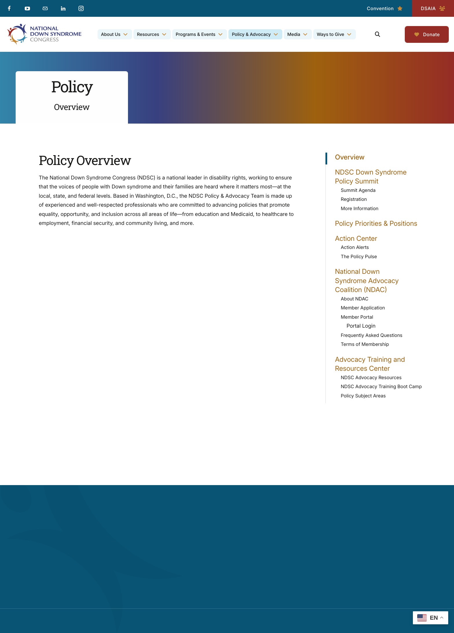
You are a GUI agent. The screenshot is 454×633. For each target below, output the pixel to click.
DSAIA (433, 8)
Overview (350, 157)
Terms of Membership (365, 344)
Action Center (381, 238)
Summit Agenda (358, 190)
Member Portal (384, 317)
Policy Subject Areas (363, 396)
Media (293, 34)
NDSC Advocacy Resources (371, 377)
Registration (354, 199)
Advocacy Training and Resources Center (381, 364)
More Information (359, 208)
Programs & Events (195, 34)
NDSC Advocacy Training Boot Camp (381, 386)
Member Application (363, 308)
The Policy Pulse (359, 256)
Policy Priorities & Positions (376, 223)
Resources (148, 34)
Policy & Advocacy (251, 34)
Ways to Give (330, 34)
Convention (385, 8)
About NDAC (354, 299)
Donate (427, 34)
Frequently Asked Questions (371, 335)
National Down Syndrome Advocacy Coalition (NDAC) (381, 280)
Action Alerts (355, 247)
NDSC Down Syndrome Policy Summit (381, 177)
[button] (377, 34)
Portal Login (361, 326)
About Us (110, 34)
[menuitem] (115, 34)
